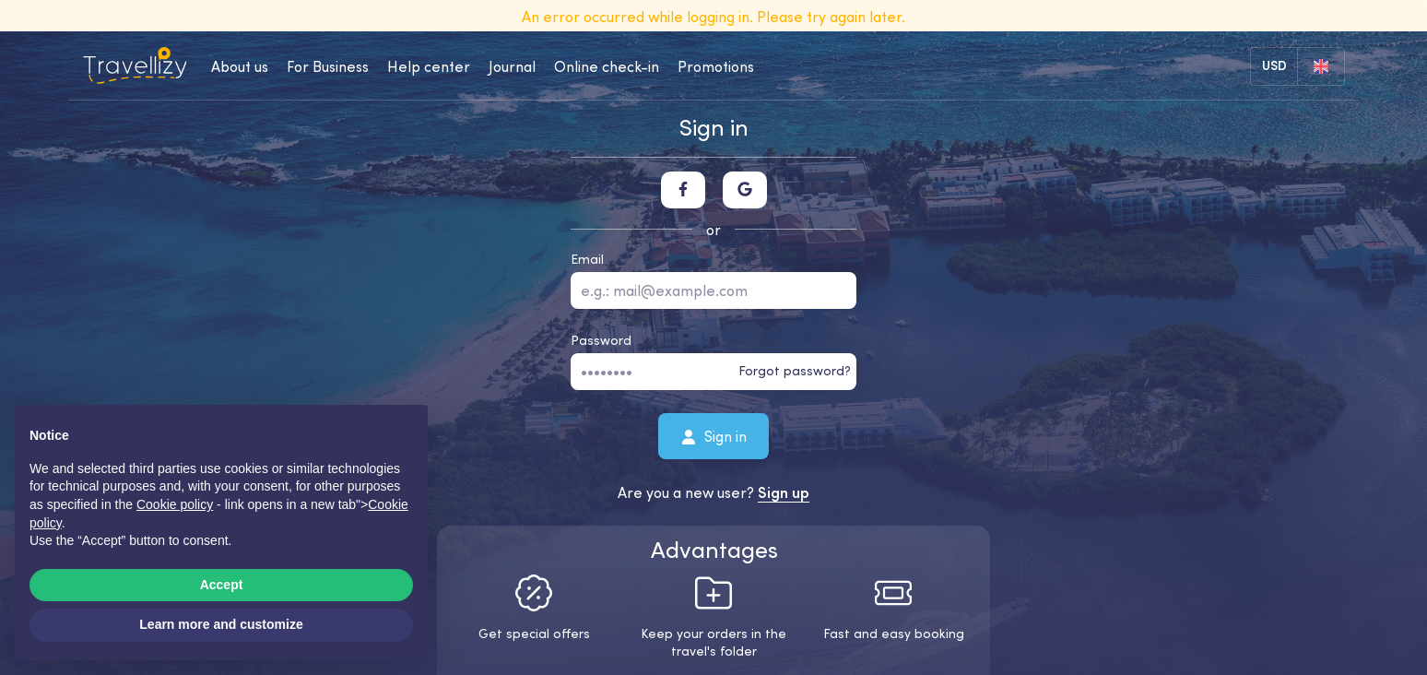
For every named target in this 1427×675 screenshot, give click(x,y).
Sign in (714, 435)
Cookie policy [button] (174, 504)
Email (587, 259)
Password (601, 340)
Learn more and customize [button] (220, 624)
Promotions (716, 66)
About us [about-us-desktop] (239, 66)
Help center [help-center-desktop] (428, 66)
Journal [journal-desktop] (512, 66)
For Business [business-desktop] (328, 66)
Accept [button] (221, 584)
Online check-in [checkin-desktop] (606, 66)
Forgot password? (794, 370)
